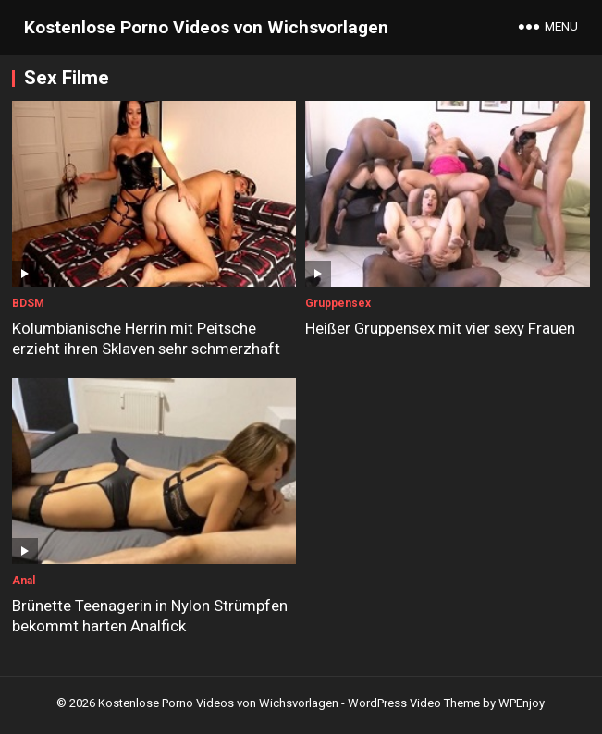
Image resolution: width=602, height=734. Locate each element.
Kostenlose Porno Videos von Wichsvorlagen (206, 27)
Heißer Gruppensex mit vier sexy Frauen (440, 328)
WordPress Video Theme (414, 703)
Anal (23, 580)
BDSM (28, 303)
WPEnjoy (521, 703)
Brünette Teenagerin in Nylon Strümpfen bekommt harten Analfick (150, 615)
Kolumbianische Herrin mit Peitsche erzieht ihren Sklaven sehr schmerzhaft (146, 338)
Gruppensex (338, 303)
